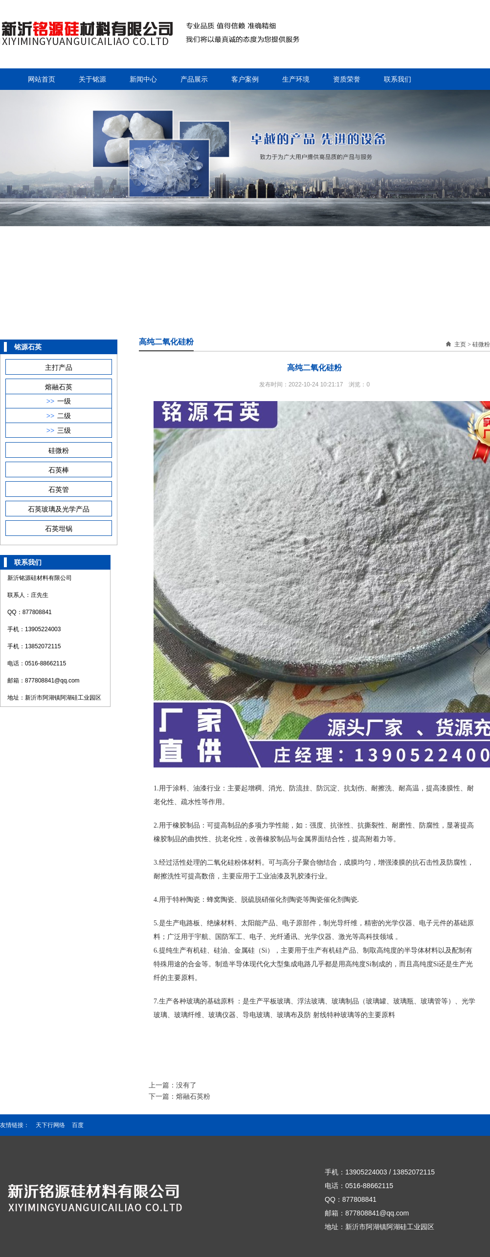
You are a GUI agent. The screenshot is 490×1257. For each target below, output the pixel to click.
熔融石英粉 (193, 1096)
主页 (460, 344)
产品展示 (194, 79)
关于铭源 (92, 79)
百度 (78, 1125)
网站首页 (41, 79)
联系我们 (397, 79)
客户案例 (245, 79)
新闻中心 (143, 79)
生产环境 (296, 79)
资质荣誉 (346, 79)
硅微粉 (481, 344)
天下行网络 (50, 1125)
